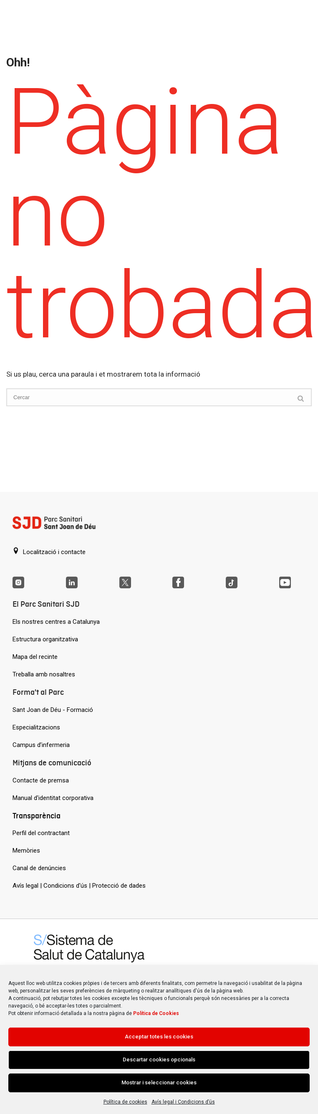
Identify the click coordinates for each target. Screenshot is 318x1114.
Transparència (37, 815)
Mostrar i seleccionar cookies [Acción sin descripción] (159, 1082)
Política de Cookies (156, 1013)
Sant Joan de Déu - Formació (53, 710)
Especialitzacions (36, 727)
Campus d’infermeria (41, 745)
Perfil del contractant (41, 833)
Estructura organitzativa (45, 639)
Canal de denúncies (39, 868)
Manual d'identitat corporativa (53, 798)
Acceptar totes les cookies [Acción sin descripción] (159, 1036)
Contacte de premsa (41, 780)
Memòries (26, 850)
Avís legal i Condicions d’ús (183, 1102)
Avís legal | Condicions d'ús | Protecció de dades (79, 885)
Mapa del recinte (35, 657)
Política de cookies (125, 1102)
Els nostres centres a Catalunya (56, 621)
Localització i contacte (49, 551)
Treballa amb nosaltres (44, 674)
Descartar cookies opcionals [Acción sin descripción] (159, 1059)
